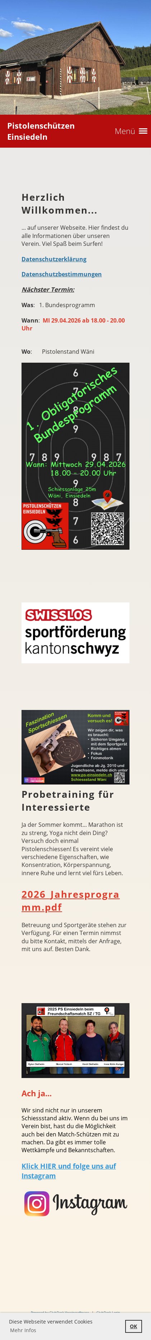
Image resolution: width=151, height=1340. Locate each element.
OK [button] (133, 1326)
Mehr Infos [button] (23, 1330)
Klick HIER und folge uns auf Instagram (69, 1171)
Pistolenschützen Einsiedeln (41, 131)
